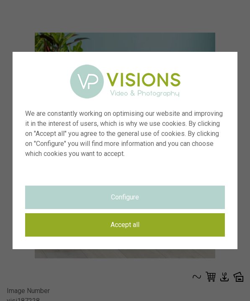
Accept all (125, 225)
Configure (125, 197)
